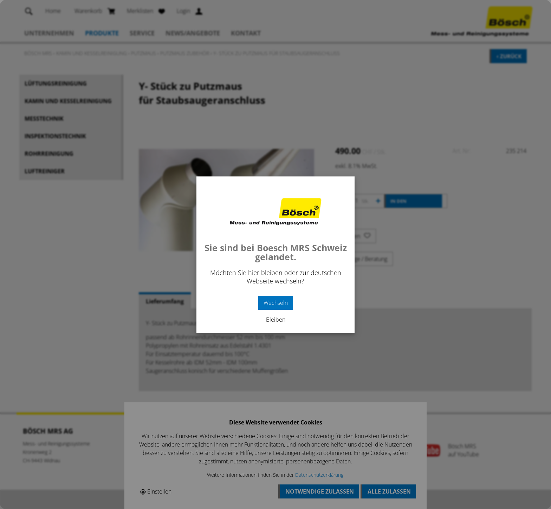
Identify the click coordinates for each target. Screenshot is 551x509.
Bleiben (275, 319)
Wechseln (276, 303)
